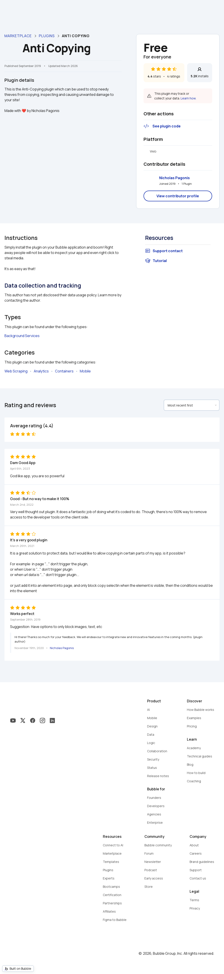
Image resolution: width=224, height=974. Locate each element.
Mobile (85, 371)
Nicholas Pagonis (174, 177)
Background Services (22, 335)
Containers (64, 371)
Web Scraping (15, 371)
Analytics (41, 371)
